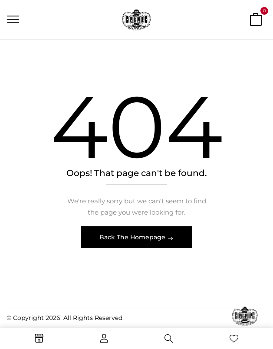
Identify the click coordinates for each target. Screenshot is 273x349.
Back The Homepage (133, 237)
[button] (255, 21)
